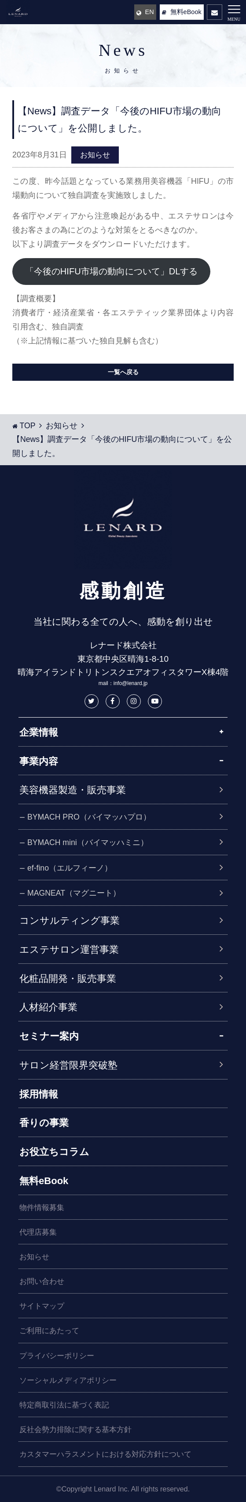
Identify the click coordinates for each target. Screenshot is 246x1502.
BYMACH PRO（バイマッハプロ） (91, 817)
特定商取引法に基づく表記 (64, 1405)
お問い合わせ (41, 1281)
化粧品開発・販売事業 (67, 978)
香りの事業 (44, 1122)
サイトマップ (41, 1306)
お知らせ (95, 155)
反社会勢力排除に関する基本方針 (75, 1429)
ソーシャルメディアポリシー (68, 1380)
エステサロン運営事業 (69, 949)
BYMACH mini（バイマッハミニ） (90, 842)
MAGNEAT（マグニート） (76, 893)
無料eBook (43, 1180)
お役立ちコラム (54, 1151)
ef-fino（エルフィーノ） (71, 868)
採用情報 (38, 1094)
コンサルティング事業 (69, 920)
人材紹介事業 (48, 1007)
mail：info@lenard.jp (123, 683)
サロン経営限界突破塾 (68, 1065)
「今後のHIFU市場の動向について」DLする (111, 271)
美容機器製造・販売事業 (72, 789)
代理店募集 (38, 1232)
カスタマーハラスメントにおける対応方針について (105, 1454)
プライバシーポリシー (56, 1356)
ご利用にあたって (49, 1331)
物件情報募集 (41, 1207)
